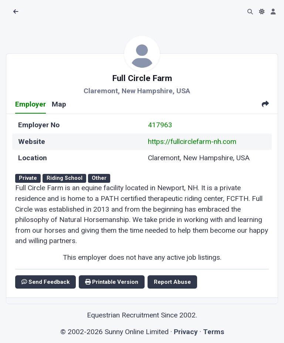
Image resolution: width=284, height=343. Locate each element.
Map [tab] (59, 104)
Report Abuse (172, 282)
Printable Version (111, 282)
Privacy (186, 331)
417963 (160, 125)
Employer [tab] (30, 104)
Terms (213, 331)
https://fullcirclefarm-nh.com (192, 141)
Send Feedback (45, 282)
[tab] (265, 105)
